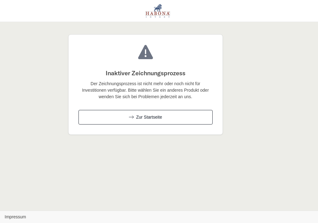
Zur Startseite (145, 117)
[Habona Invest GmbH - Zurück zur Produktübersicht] (158, 10)
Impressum (15, 216)
